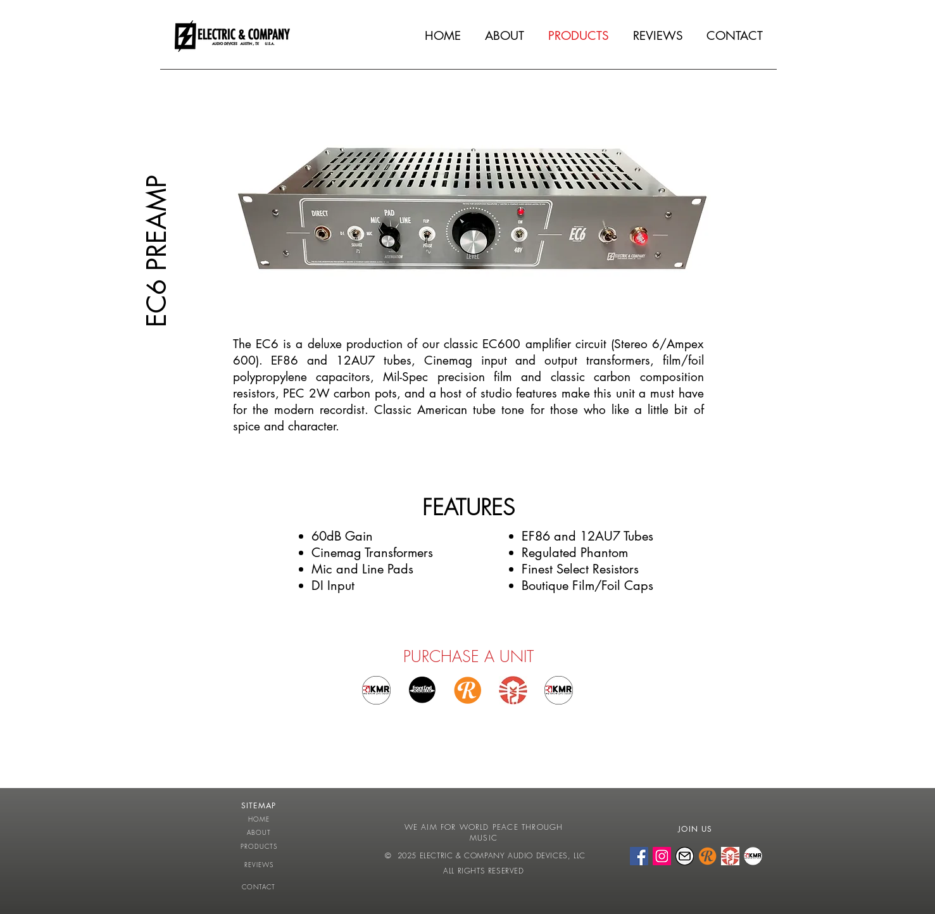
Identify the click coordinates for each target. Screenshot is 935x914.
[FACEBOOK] (639, 856)
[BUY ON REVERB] (467, 690)
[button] (473, 230)
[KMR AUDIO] (753, 856)
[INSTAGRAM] (662, 856)
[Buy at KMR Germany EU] (376, 690)
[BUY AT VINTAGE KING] (513, 690)
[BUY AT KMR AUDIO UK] (558, 690)
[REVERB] (707, 856)
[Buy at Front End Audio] (422, 690)
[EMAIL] (684, 856)
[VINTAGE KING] (730, 856)
